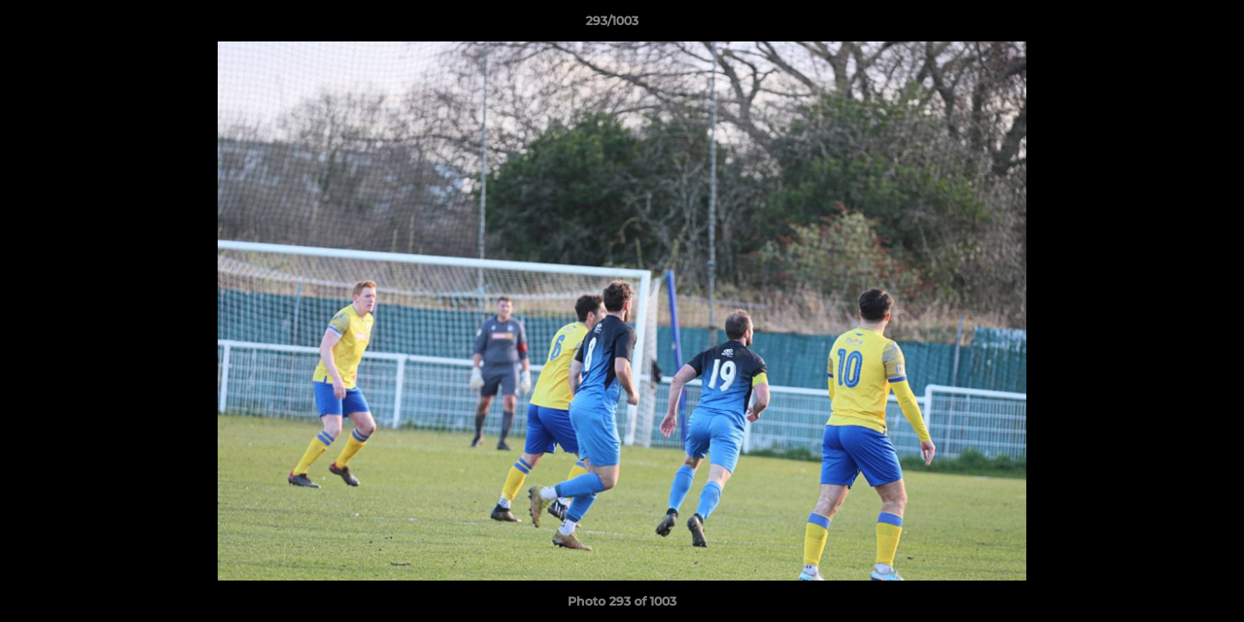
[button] (1171, 25)
